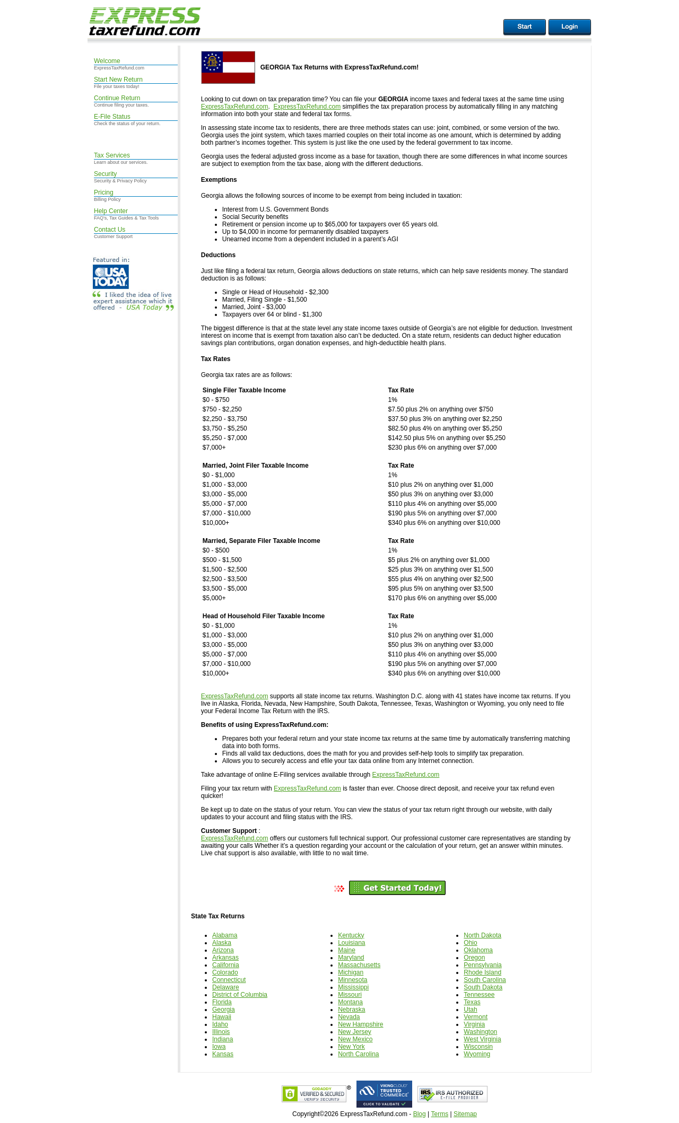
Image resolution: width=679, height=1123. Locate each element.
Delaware (225, 987)
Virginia (474, 1024)
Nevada (349, 1017)
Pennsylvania (482, 965)
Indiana (222, 1039)
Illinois (221, 1032)
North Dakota (482, 935)
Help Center (111, 211)
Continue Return (117, 98)
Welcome (107, 61)
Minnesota (352, 980)
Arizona (223, 950)
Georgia (223, 1009)
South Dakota (483, 987)
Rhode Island (482, 972)
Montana (350, 1002)
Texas (472, 1002)
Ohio (470, 942)
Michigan (350, 972)
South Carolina (485, 980)
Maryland (351, 957)
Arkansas (225, 957)
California (225, 965)
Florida (222, 1002)
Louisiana (351, 942)
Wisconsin (478, 1046)
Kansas (222, 1054)
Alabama (224, 935)
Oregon (474, 957)
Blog (419, 1114)
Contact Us (109, 229)
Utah (470, 1009)
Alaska (221, 942)
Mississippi (353, 987)
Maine (346, 950)
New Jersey (354, 1032)
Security (105, 174)
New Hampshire (360, 1024)
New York (351, 1046)
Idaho (220, 1024)
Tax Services (112, 155)
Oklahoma (478, 950)
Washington (480, 1032)
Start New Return (118, 79)
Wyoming (477, 1054)
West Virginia (482, 1039)
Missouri (350, 994)
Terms (439, 1114)
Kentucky (351, 935)
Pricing (104, 192)
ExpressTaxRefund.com (234, 106)
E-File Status (112, 116)
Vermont (476, 1017)
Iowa (218, 1046)
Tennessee (479, 994)
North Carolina (358, 1054)
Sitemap (465, 1114)
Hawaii (221, 1017)
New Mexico (355, 1039)
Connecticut (229, 980)
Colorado (225, 972)
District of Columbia (239, 994)
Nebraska (351, 1009)
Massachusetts (359, 965)
